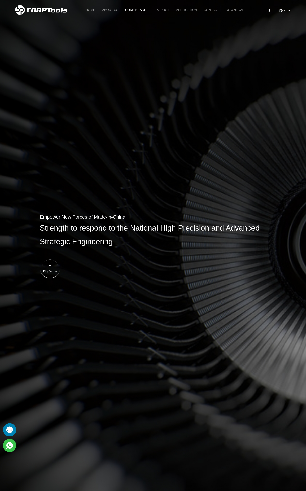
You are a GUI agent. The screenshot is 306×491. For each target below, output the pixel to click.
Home (90, 10)
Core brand (136, 10)
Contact (211, 10)
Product (161, 10)
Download (235, 10)
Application (186, 10)
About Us (110, 10)
